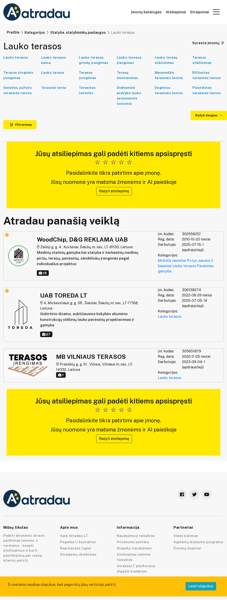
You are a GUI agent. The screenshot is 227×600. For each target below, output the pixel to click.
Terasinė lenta (53, 87)
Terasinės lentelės (87, 90)
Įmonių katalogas (146, 12)
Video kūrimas (186, 536)
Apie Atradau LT (74, 536)
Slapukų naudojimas (134, 548)
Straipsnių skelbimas (78, 554)
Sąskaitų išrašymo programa (198, 542)
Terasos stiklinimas (202, 60)
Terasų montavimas (127, 75)
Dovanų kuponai (187, 548)
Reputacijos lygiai (75, 548)
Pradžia (13, 32)
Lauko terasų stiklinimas (166, 60)
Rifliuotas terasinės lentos (206, 75)
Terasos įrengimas (87, 75)
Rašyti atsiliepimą (114, 191)
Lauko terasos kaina (53, 60)
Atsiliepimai (176, 12)
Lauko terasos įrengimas (129, 60)
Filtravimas (21, 124)
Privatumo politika (133, 542)
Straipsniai (199, 12)
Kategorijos (35, 32)
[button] (216, 12)
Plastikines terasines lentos (206, 90)
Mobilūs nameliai (172, 260)
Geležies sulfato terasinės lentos (17, 90)
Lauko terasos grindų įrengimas (93, 60)
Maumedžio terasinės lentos (169, 75)
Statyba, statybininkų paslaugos (78, 32)
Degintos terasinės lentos (169, 90)
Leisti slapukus (200, 586)
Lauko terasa (52, 72)
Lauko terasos (15, 57)
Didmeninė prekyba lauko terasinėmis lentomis (129, 95)
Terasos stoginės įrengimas (18, 75)
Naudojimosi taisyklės (136, 536)
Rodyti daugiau (208, 115)
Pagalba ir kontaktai (78, 542)
